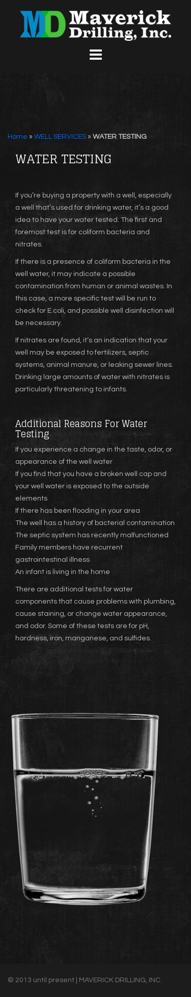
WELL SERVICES (60, 136)
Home (18, 136)
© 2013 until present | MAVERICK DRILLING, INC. (85, 980)
